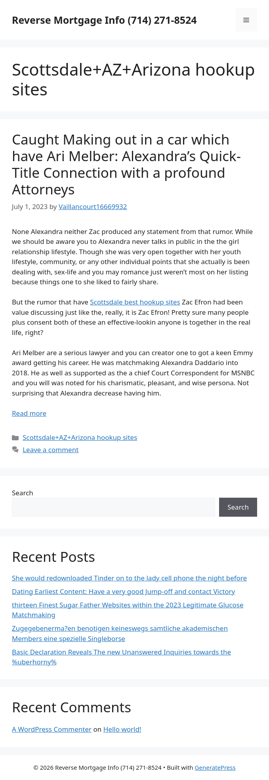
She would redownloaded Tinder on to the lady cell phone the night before (129, 577)
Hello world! (122, 729)
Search (22, 492)
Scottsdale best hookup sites (135, 301)
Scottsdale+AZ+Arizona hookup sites (80, 437)
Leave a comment (50, 449)
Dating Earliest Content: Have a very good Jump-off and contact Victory (123, 591)
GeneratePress (215, 767)
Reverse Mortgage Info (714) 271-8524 (104, 20)
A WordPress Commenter (52, 729)
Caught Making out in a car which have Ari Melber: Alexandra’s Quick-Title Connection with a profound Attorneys (126, 164)
